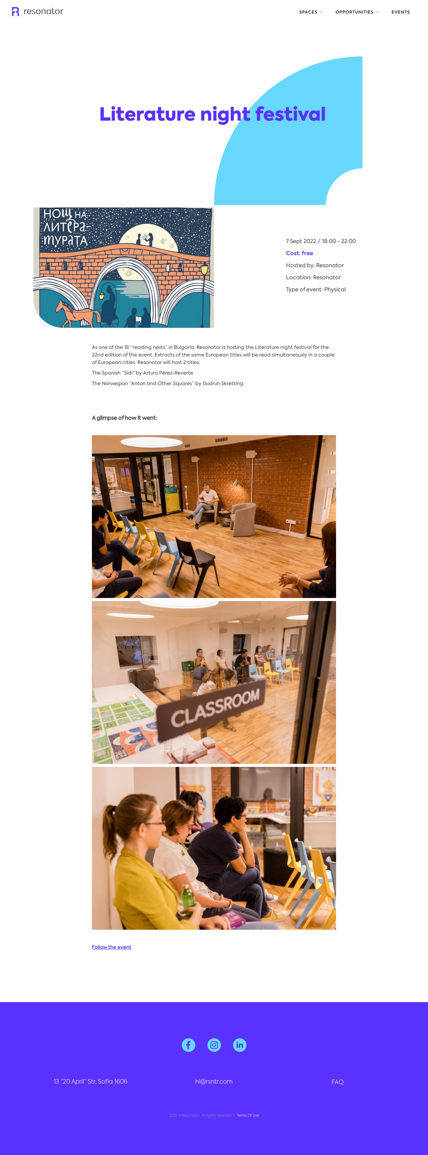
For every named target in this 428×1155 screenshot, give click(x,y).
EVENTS (401, 12)
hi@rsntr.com (214, 1082)
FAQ (338, 1083)
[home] (37, 10)
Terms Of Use (248, 1116)
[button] (311, 12)
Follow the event (111, 947)
